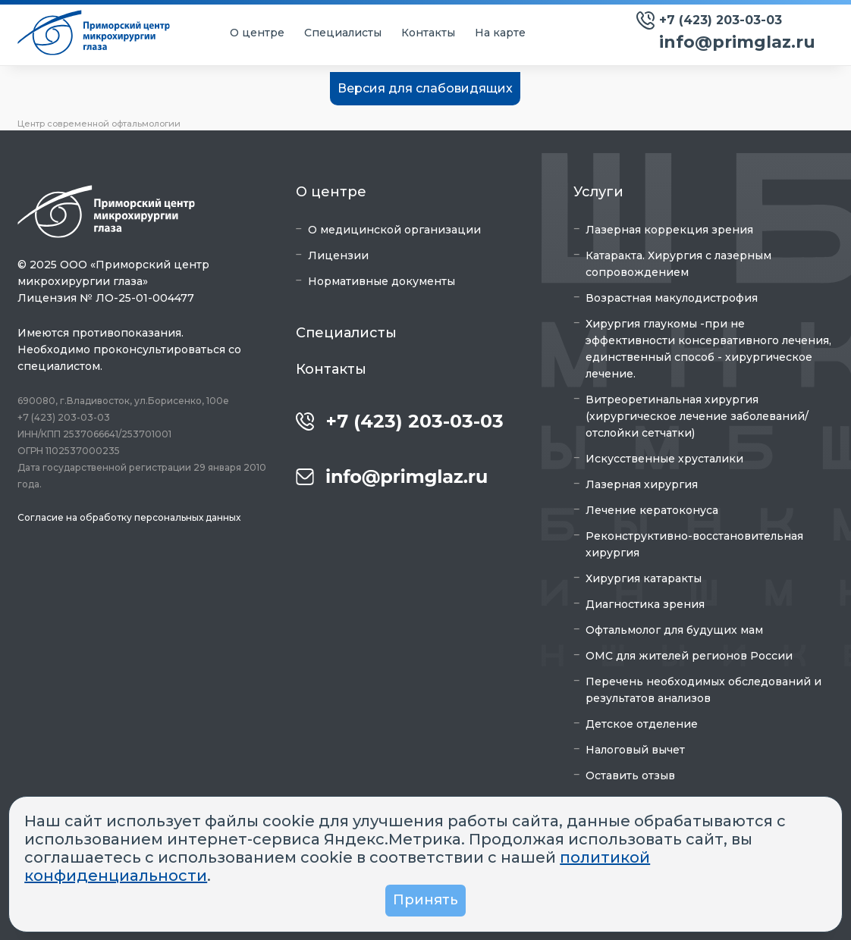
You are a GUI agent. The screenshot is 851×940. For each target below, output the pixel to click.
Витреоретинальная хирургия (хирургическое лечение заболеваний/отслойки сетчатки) (697, 416)
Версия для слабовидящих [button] (425, 88)
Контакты (428, 32)
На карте (500, 32)
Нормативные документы (381, 281)
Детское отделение (642, 724)
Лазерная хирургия (642, 484)
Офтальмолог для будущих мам (674, 630)
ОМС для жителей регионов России (689, 656)
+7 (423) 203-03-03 (720, 20)
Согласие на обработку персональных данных (128, 517)
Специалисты (343, 32)
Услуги (598, 192)
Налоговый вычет (635, 750)
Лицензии (338, 255)
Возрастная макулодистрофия (672, 298)
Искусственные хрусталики (664, 458)
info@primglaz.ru (737, 42)
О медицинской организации (394, 230)
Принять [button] (425, 899)
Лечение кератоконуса (652, 510)
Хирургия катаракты (644, 578)
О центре (257, 32)
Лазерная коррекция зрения (669, 230)
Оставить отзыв (630, 775)
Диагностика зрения (645, 604)
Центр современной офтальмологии (99, 123)
